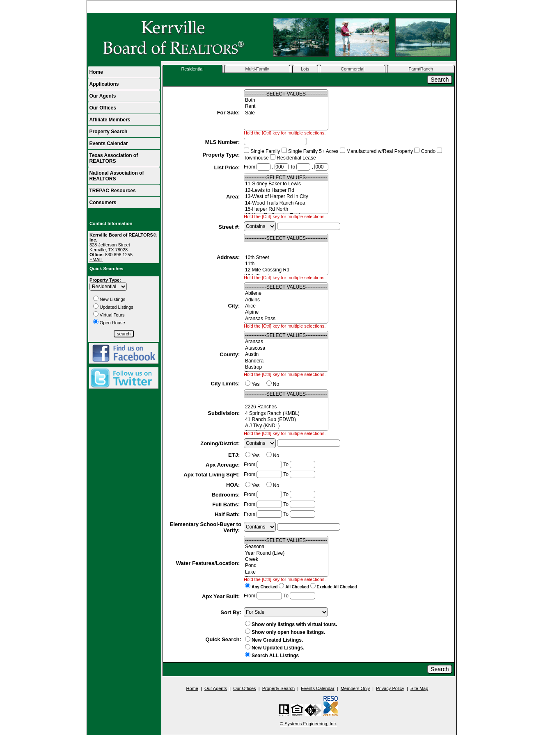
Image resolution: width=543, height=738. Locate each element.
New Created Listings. (274, 640)
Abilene (286, 293)
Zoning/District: (220, 443)
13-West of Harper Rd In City (286, 197)
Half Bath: (228, 514)
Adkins (286, 300)
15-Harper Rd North (286, 209)
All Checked (297, 587)
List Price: (227, 167)
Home (446, 6)
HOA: (233, 485)
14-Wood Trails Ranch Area (286, 203)
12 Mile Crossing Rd (286, 270)
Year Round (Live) (286, 553)
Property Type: (105, 280)
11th (286, 264)
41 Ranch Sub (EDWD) (286, 420)
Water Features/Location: (208, 563)
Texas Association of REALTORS (113, 158)
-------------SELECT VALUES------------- (286, 94)
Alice (286, 306)
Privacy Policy (390, 688)
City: (234, 306)
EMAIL (96, 259)
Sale (286, 113)
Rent (286, 106)
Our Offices (102, 108)
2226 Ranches (286, 407)
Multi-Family (257, 68)
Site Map (419, 688)
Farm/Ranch (421, 68)
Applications (104, 84)
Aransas (286, 342)
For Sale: (229, 112)
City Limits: (226, 383)
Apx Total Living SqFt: (212, 475)
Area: (233, 197)
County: (230, 354)
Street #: (229, 227)
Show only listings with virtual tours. (291, 624)
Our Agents (102, 96)
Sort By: (230, 612)
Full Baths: (226, 504)
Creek (286, 559)
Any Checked (264, 587)
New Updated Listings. (275, 648)
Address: (229, 257)
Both (286, 100)
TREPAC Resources (112, 191)
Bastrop (286, 367)
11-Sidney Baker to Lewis (286, 184)
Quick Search (222, 639)
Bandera (286, 361)
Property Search (108, 131)
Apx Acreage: (223, 465)
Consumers (103, 202)
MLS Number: (223, 142)
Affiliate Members (110, 120)
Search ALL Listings (275, 655)
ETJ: (234, 455)
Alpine (286, 312)
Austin (286, 354)
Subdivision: (224, 413)
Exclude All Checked (337, 587)
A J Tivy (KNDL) (286, 426)
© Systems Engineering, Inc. (308, 723)
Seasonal (286, 547)
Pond (286, 566)
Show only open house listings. (285, 632)
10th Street (286, 258)
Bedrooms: (226, 495)
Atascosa (286, 348)
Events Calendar (108, 143)
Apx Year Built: (221, 596)
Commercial (352, 68)
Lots (305, 68)
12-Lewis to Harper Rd (286, 190)
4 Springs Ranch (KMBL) (286, 413)
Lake (286, 572)
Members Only (355, 688)
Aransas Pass (286, 319)
